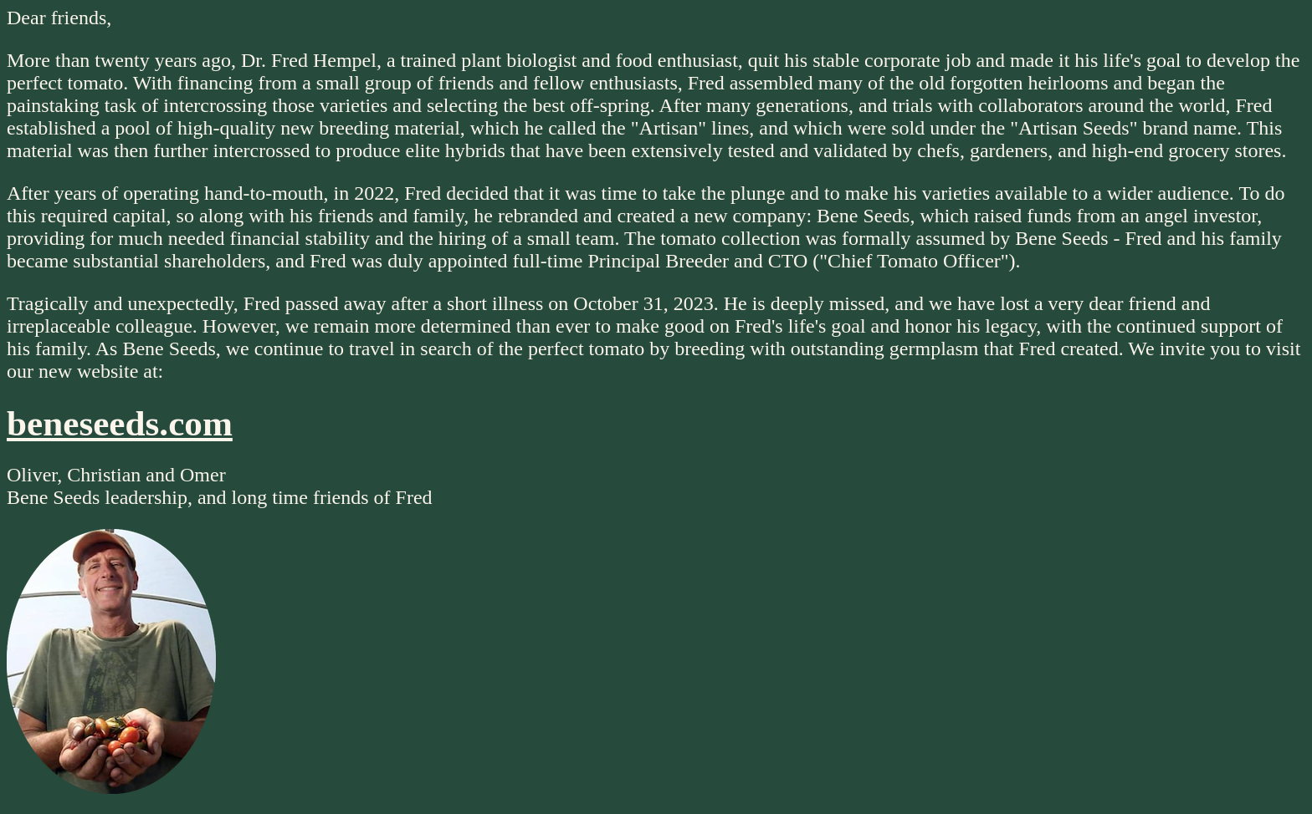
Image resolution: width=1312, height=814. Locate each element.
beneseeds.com (120, 423)
